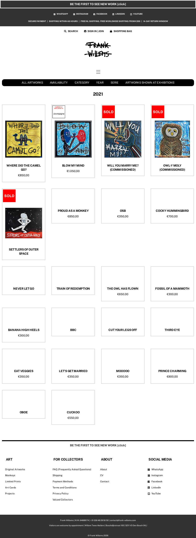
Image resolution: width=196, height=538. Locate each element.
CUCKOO (73, 412)
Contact (104, 481)
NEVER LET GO (23, 288)
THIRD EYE (172, 330)
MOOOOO (122, 371)
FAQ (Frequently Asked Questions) (72, 469)
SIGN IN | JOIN (94, 31)
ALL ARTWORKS (32, 82)
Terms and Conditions (65, 487)
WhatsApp (155, 469)
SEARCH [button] (71, 31)
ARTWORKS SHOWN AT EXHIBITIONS (149, 82)
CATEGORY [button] (82, 82)
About (103, 469)
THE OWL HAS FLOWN (122, 288)
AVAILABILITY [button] (59, 82)
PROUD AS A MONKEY (73, 210)
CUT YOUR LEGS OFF (122, 330)
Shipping (57, 475)
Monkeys (10, 475)
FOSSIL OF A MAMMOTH (172, 288)
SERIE (115, 82)
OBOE (24, 412)
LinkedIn (154, 487)
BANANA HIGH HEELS (23, 330)
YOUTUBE (136, 14)
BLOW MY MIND (73, 165)
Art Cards (10, 487)
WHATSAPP (61, 14)
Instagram (155, 475)
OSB (123, 210)
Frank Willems (96, 535)
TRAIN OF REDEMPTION (73, 288)
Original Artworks (15, 469)
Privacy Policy (60, 493)
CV (101, 475)
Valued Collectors (63, 499)
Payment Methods (63, 481)
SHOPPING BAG (121, 31)
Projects (10, 493)
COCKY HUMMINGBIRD (172, 210)
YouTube (154, 493)
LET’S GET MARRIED (73, 371)
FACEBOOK (100, 14)
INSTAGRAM (80, 14)
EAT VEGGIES (23, 371)
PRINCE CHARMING (172, 371)
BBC (73, 330)
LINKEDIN (118, 14)
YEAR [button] (100, 82)
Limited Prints (13, 481)
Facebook (155, 481)
